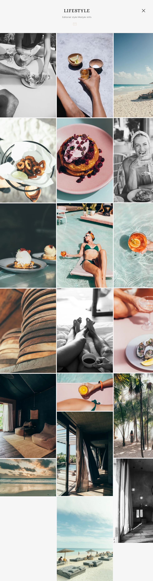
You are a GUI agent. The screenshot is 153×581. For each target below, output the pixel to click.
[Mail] (75, 24)
